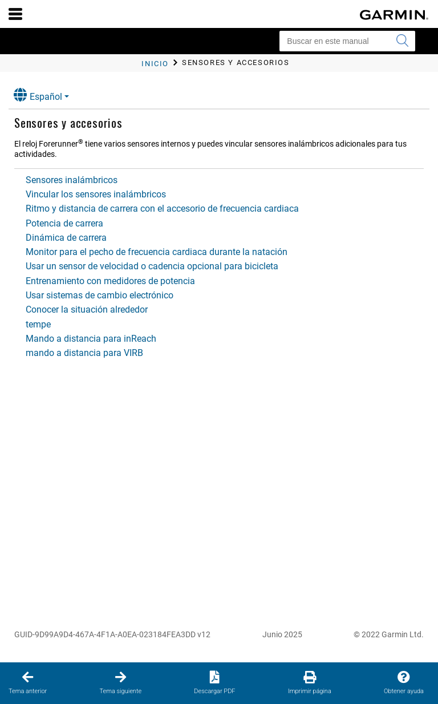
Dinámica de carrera (66, 237)
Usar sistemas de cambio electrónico (99, 295)
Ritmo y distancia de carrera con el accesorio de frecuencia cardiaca (162, 208)
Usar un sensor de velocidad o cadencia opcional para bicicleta (152, 266)
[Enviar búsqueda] (402, 41)
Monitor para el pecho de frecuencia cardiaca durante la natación (156, 251)
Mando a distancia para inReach (91, 338)
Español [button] (38, 95)
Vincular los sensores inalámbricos (96, 194)
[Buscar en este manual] (347, 41)
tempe (38, 324)
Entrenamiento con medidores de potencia (110, 281)
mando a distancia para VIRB (84, 352)
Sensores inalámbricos (71, 180)
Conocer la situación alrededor (87, 309)
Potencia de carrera (64, 223)
